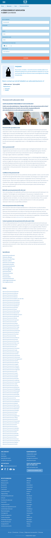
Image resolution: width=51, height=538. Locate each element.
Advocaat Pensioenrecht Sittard (10, 412)
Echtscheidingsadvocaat (7, 495)
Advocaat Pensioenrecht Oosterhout (11, 396)
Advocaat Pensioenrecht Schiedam (11, 410)
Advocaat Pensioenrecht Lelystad (10, 385)
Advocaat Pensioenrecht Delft (10, 321)
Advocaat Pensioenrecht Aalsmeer (11, 291)
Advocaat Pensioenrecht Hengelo (10, 364)
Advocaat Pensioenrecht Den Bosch (11, 325)
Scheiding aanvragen (6, 519)
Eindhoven (29, 500)
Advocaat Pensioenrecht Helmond (11, 362)
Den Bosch (29, 495)
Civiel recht (4, 489)
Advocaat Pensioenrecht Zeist (10, 437)
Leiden (28, 515)
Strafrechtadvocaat (6, 521)
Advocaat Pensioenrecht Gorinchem (11, 348)
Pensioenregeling (7, 268)
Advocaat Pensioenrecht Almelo (10, 295)
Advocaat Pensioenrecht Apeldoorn (11, 305)
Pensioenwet (6, 275)
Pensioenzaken (7, 277)
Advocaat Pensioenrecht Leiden (10, 383)
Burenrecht (4, 487)
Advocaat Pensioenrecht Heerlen (10, 360)
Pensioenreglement (8, 269)
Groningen (29, 504)
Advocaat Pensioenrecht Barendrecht (11, 311)
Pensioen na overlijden (9, 262)
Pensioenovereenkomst (9, 266)
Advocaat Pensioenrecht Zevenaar (11, 438)
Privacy (21, 532)
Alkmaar (29, 480)
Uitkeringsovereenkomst (9, 280)
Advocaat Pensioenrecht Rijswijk (10, 403)
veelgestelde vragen (31, 535)
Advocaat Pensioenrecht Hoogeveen (11, 369)
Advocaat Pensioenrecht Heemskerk (11, 355)
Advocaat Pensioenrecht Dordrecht (11, 332)
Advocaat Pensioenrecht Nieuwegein (11, 391)
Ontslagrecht (4, 513)
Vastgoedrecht (5, 523)
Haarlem (29, 506)
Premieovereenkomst (8, 278)
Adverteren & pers (31, 460)
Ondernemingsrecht (6, 515)
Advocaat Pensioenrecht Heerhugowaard (12, 359)
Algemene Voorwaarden (31, 532)
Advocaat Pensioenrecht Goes (10, 346)
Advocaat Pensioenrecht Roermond (11, 405)
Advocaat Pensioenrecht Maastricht (11, 387)
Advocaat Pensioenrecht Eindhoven (11, 337)
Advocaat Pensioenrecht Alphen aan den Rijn (13, 298)
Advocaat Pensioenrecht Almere (10, 296)
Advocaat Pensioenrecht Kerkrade (11, 378)
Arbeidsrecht (4, 480)
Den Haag (29, 498)
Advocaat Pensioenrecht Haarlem (10, 353)
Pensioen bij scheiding (8, 259)
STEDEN (29, 478)
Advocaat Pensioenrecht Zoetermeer (11, 440)
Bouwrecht (4, 485)
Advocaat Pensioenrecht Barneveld (11, 312)
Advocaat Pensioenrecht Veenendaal (11, 421)
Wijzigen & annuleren (32, 458)
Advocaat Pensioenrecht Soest (10, 414)
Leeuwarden (30, 513)
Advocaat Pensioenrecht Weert (10, 431)
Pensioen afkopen (7, 257)
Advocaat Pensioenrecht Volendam (11, 428)
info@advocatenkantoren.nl (9, 466)
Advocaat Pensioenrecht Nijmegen (11, 392)
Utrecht (28, 526)
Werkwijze (3, 456)
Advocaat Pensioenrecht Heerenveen (11, 357)
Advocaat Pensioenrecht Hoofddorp (11, 367)
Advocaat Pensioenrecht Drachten (11, 334)
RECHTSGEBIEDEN (6, 478)
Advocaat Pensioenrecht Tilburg (10, 417)
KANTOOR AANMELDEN (34, 470)
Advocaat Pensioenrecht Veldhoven (11, 423)
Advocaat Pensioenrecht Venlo (10, 424)
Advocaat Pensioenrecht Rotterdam (11, 408)
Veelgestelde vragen (32, 454)
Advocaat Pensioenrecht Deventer (11, 328)
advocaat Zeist (20, 217)
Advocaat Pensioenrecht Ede (9, 336)
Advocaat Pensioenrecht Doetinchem (11, 330)
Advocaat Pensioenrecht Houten (10, 373)
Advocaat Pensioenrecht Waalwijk (11, 430)
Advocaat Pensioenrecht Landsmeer (11, 380)
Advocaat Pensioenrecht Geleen (10, 344)
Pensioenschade (7, 271)
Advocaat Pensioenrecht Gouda (10, 350)
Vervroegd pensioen (8, 282)
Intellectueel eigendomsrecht (8, 506)
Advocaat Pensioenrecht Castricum (11, 320)
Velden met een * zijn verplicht (11, 84)
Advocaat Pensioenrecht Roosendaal (11, 407)
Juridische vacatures (6, 460)
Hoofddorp (29, 508)
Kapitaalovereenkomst (9, 255)
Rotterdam (29, 521)
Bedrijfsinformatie (6, 458)
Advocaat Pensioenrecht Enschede (11, 341)
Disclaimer (15, 532)
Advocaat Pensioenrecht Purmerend (11, 399)
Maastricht (29, 517)
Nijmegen (29, 519)
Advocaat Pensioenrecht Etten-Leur (11, 343)
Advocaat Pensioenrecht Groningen (11, 352)
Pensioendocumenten (8, 264)
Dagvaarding (4, 493)
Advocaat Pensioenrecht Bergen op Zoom (12, 314)
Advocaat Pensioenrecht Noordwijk (11, 394)
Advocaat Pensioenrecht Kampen (10, 375)
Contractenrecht (5, 491)
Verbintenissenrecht (6, 526)
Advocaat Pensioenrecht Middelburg (11, 389)
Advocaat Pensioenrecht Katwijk (10, 376)
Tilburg (28, 523)
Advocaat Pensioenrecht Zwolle (10, 444)
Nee (5, 45)
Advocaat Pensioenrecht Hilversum (11, 366)
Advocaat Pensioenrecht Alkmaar (10, 293)
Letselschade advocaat (7, 508)
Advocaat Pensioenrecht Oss (9, 398)
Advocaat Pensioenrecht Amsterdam (11, 304)
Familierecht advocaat (6, 500)
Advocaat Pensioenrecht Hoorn (10, 371)
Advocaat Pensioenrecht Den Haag (11, 327)
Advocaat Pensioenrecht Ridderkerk (11, 401)
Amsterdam (30, 487)
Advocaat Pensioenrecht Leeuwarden (11, 382)
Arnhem (29, 491)
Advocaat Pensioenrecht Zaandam (11, 435)
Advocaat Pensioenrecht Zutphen (10, 442)
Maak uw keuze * (7, 86)
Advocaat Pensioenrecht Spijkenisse (11, 415)
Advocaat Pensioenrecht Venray (10, 426)
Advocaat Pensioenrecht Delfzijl (10, 323)
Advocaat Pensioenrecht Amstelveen (11, 302)
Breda (28, 493)
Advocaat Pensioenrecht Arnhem (10, 307)
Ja (10, 45)
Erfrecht (3, 498)
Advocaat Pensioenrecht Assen (10, 309)
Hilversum (29, 511)
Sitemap (41, 532)
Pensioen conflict (7, 261)
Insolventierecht (5, 504)
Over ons (3, 454)
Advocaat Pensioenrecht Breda (10, 318)
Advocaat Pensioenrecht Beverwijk (11, 316)
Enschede (29, 502)
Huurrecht (3, 502)
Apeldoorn (29, 489)
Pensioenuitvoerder (8, 273)
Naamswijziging (5, 511)
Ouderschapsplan (5, 517)
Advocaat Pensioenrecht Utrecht (10, 419)
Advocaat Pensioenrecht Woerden (10, 433)
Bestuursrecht (4, 482)
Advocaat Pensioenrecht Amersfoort (11, 300)
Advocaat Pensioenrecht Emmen (10, 339)
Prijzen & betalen (31, 456)
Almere (28, 482)
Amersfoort (30, 485)
